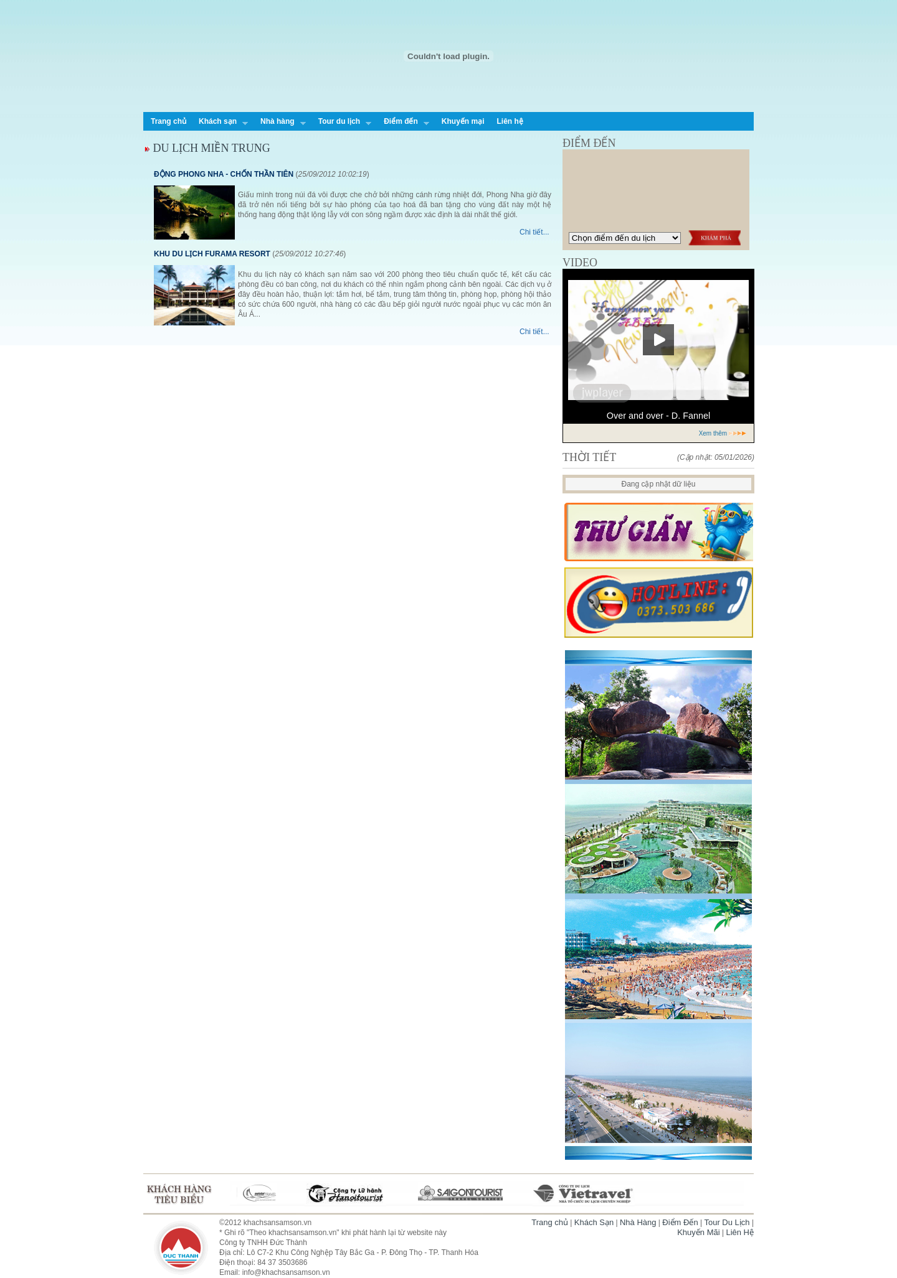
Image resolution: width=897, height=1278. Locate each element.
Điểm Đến (680, 1222)
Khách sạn (220, 122)
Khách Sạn (594, 1222)
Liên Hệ (740, 1232)
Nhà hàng (280, 122)
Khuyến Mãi (698, 1232)
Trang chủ (168, 121)
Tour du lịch (341, 122)
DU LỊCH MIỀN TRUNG (207, 148)
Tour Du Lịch (726, 1222)
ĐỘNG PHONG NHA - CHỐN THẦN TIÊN (223, 174)
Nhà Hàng (638, 1222)
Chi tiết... (534, 232)
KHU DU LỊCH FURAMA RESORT (212, 254)
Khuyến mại (463, 121)
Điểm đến (403, 122)
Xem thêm (723, 433)
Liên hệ (509, 121)
